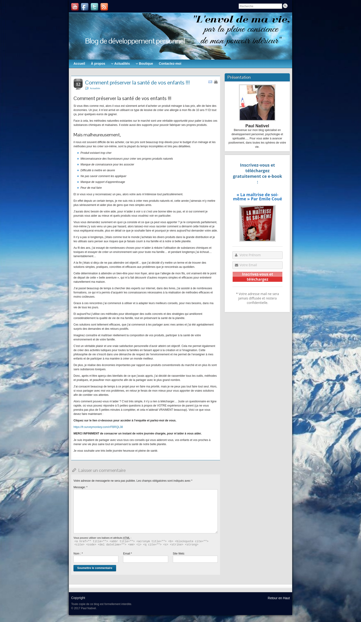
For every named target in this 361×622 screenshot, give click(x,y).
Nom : (78, 553)
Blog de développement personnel (135, 41)
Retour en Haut (279, 598)
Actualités (95, 88)
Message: (80, 487)
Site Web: (179, 553)
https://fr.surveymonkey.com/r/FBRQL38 (98, 427)
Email (127, 553)
